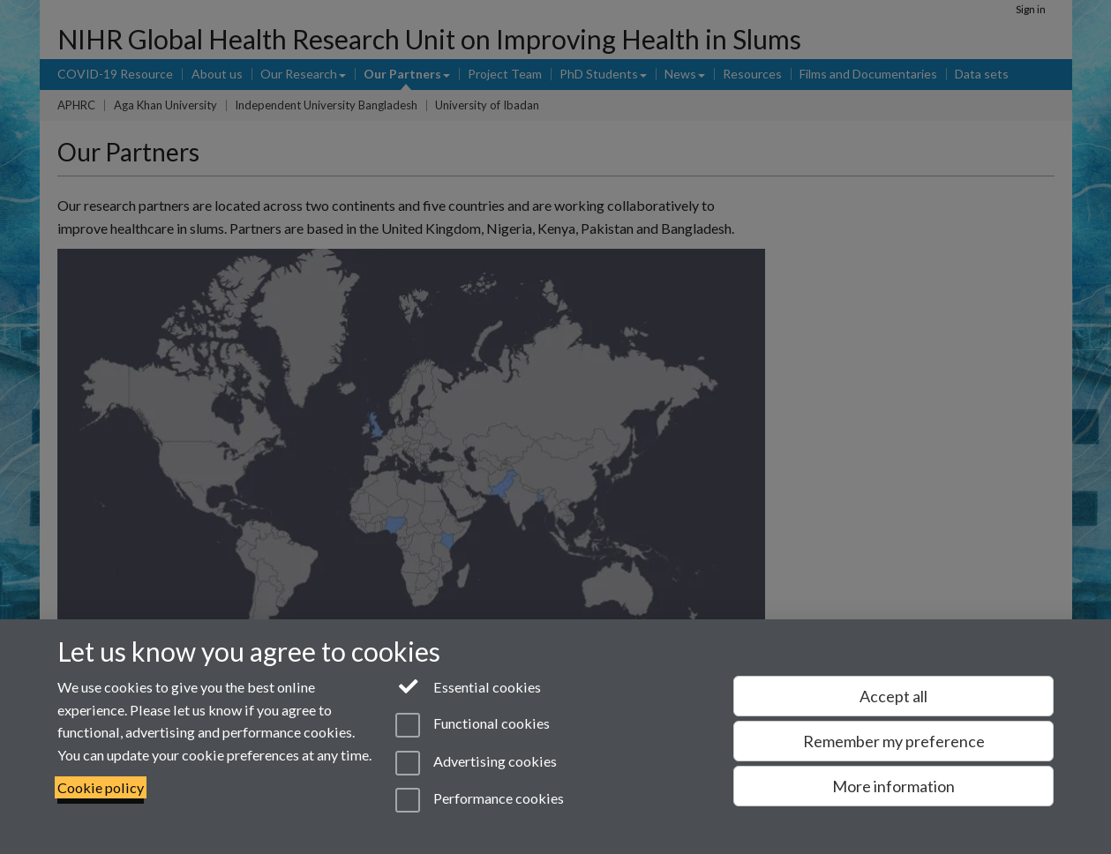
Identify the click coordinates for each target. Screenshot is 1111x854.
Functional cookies (472, 725)
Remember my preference (894, 741)
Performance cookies (479, 800)
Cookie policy (100, 787)
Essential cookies (468, 685)
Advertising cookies (476, 763)
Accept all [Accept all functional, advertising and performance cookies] (893, 696)
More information (893, 786)
